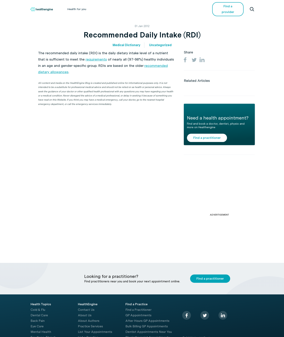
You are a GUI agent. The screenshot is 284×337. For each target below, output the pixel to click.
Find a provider (228, 9)
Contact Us (86, 310)
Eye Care (37, 326)
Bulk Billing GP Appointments (146, 326)
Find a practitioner (207, 138)
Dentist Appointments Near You (148, 332)
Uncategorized (160, 45)
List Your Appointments (95, 332)
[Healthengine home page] (41, 9)
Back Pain (38, 321)
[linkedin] (223, 315)
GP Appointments (138, 315)
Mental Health (41, 332)
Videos (170, 9)
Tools (152, 9)
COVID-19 (191, 9)
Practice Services (90, 326)
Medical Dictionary (126, 45)
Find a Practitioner (138, 310)
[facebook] (186, 315)
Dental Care (39, 315)
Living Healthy (130, 9)
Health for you (76, 9)
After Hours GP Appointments (147, 321)
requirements (96, 59)
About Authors (88, 321)
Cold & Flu (38, 310)
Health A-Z (103, 9)
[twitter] (204, 315)
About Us (85, 315)
